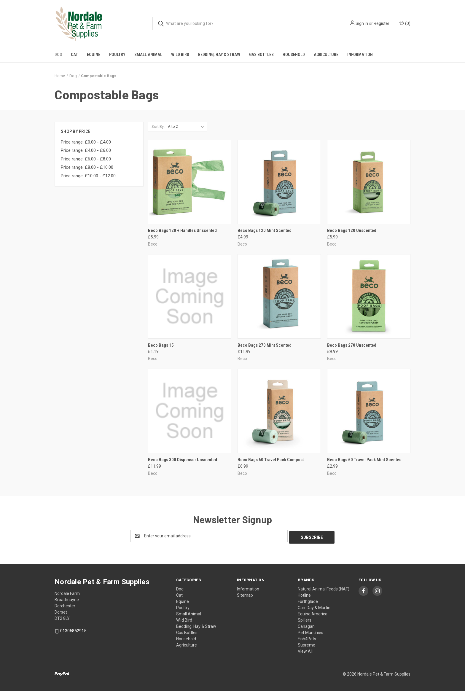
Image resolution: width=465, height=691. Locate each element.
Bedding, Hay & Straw (219, 54)
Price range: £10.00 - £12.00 (88, 176)
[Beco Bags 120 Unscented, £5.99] (368, 182)
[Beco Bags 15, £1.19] (189, 296)
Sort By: (158, 126)
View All (305, 649)
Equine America (312, 612)
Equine (93, 54)
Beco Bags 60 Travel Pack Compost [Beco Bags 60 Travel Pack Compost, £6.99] (271, 459)
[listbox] (187, 126)
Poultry (117, 54)
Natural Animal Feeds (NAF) (323, 587)
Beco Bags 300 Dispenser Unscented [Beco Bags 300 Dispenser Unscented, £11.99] (182, 459)
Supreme (306, 643)
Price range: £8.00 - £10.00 (87, 167)
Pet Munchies (310, 631)
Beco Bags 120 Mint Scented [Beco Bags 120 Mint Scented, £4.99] (265, 230)
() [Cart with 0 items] (404, 23)
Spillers (304, 618)
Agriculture (326, 54)
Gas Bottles (261, 54)
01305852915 (73, 629)
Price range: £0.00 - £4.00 (86, 142)
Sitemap (245, 593)
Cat (74, 54)
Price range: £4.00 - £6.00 (86, 150)
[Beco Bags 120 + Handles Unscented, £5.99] (189, 182)
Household (294, 54)
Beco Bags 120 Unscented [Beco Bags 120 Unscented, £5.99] (351, 230)
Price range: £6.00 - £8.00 (86, 159)
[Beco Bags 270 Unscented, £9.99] (368, 296)
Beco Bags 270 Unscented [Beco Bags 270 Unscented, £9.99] (351, 345)
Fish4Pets (307, 637)
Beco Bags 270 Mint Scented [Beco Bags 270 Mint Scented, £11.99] (265, 345)
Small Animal (148, 54)
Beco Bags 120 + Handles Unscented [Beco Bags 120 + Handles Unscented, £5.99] (182, 230)
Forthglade (308, 600)
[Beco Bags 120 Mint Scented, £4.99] (279, 182)
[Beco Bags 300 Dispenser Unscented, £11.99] (189, 411)
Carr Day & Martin (314, 606)
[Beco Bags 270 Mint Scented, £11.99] (279, 296)
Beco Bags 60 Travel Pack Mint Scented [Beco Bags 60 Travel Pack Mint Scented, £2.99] (364, 459)
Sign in (362, 23)
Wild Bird (180, 54)
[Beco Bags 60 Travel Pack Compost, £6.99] (279, 411)
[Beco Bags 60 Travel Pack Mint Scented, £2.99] (368, 411)
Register (381, 23)
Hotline (304, 593)
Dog (58, 54)
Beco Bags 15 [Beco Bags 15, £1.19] (161, 345)
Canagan (306, 624)
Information (360, 54)
